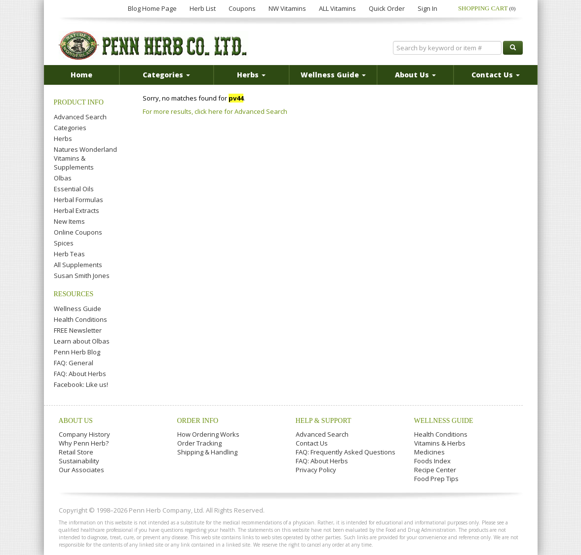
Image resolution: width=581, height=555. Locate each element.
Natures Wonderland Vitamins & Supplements (85, 158)
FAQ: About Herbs (80, 373)
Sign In (427, 8)
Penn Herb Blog (77, 351)
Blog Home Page (152, 8)
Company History (84, 434)
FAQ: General (73, 362)
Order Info (198, 420)
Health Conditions (80, 319)
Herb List (203, 8)
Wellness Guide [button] (333, 74)
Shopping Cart (487, 8)
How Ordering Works (208, 434)
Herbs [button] (251, 74)
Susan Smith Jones (82, 275)
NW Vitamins (287, 8)
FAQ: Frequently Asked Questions (345, 452)
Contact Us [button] (495, 74)
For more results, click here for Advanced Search (215, 111)
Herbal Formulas (78, 199)
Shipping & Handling (207, 452)
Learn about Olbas (82, 341)
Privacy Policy (316, 469)
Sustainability (79, 460)
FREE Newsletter (78, 330)
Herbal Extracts (76, 210)
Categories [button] (166, 74)
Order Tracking (199, 443)
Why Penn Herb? (84, 443)
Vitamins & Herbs (439, 443)
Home (81, 74)
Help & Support (323, 420)
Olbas (63, 177)
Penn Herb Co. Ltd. (153, 45)
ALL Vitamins (337, 8)
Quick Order (387, 8)
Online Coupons (78, 232)
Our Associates (81, 469)
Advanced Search (80, 116)
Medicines (429, 452)
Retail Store (76, 452)
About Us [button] (415, 74)
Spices (64, 243)
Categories (70, 127)
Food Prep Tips (436, 478)
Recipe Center (435, 469)
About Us (76, 420)
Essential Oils (74, 188)
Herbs (63, 138)
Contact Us (312, 443)
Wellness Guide (77, 308)
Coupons (242, 8)
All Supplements (78, 264)
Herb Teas (69, 253)
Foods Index (432, 460)
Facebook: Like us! (81, 384)
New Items (69, 221)
